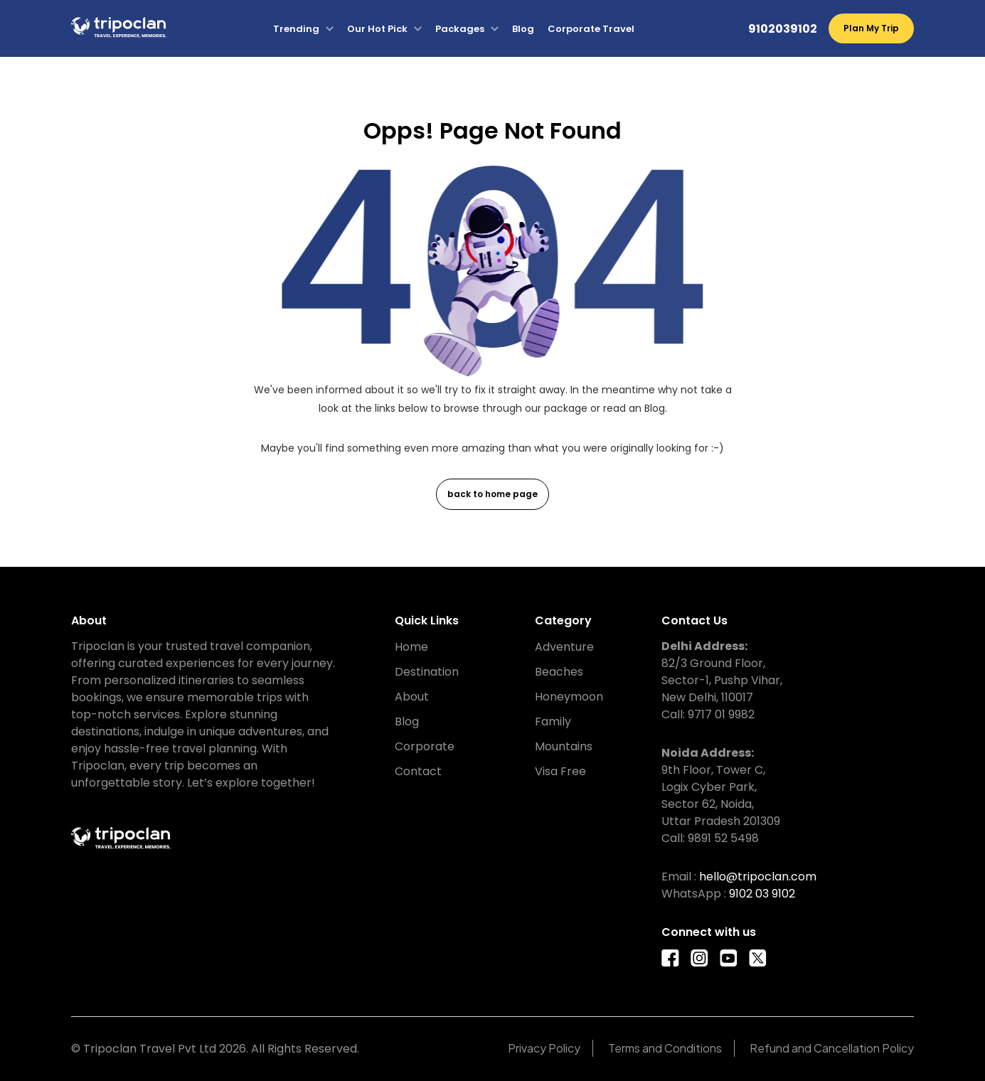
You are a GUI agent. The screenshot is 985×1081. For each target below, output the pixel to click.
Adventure (564, 647)
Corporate (424, 746)
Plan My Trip (871, 28)
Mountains (563, 746)
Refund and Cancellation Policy (832, 1047)
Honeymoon (569, 696)
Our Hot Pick (377, 29)
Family (553, 721)
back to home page (492, 494)
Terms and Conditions (665, 1047)
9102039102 (782, 29)
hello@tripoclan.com (757, 876)
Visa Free (560, 771)
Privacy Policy (544, 1047)
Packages (459, 29)
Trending (296, 29)
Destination (427, 672)
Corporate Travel (591, 29)
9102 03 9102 (762, 893)
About (412, 696)
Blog (523, 29)
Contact (418, 771)
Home (411, 647)
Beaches (559, 672)
